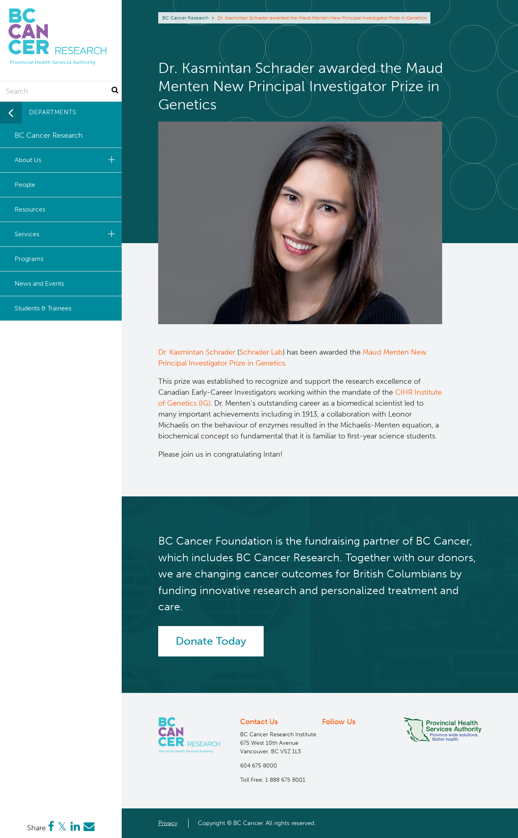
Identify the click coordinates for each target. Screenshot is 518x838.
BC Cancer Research (185, 18)
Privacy (167, 823)
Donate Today (211, 641)
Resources (30, 209)
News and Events (39, 283)
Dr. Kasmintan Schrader (196, 352)
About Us (66, 160)
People (25, 184)
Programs (29, 259)
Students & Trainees (43, 308)
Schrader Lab (261, 352)
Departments (52, 112)
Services (66, 234)
